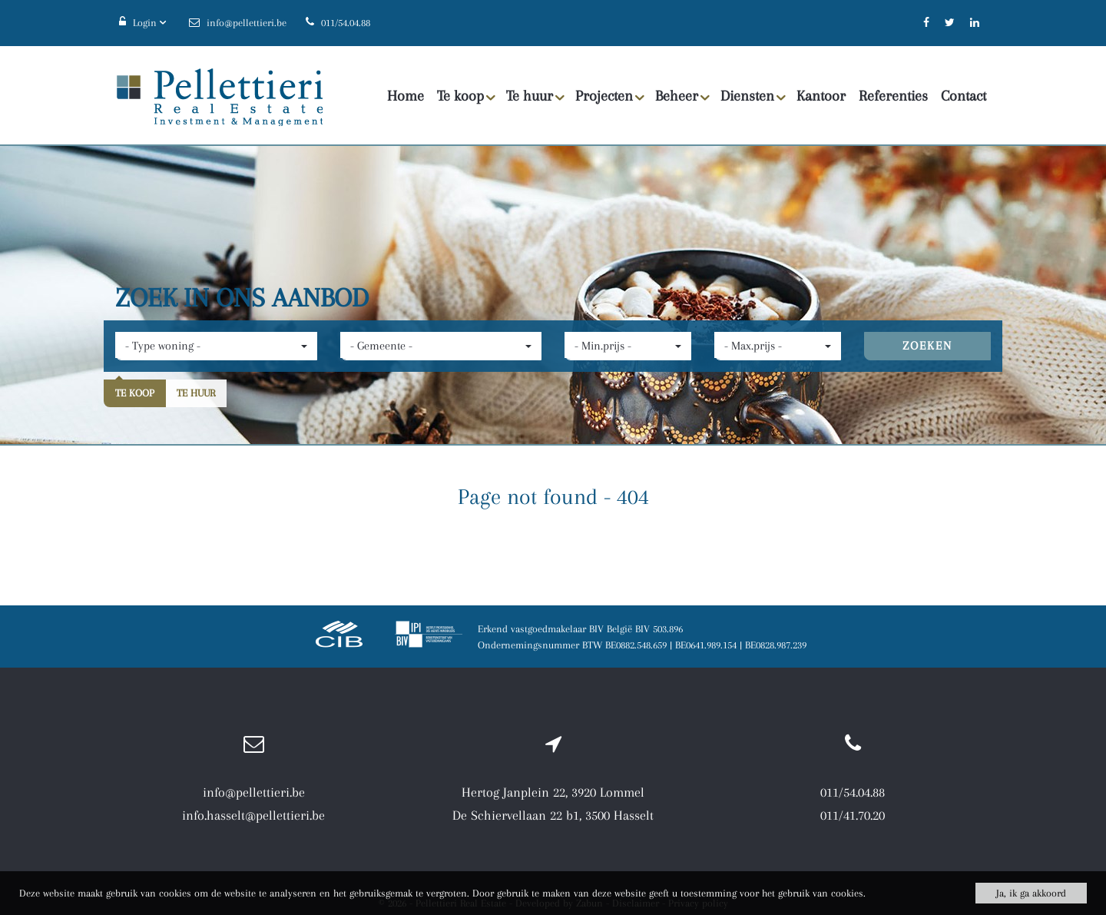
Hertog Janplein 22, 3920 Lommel (553, 792)
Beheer (682, 96)
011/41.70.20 (852, 815)
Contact (963, 96)
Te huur (535, 96)
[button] (216, 346)
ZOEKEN (927, 346)
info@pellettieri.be (254, 792)
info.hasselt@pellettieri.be (253, 815)
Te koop (466, 96)
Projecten (609, 96)
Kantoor (821, 96)
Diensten (753, 96)
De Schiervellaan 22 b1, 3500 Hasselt (553, 815)
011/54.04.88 (852, 792)
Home (405, 96)
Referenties (893, 96)
